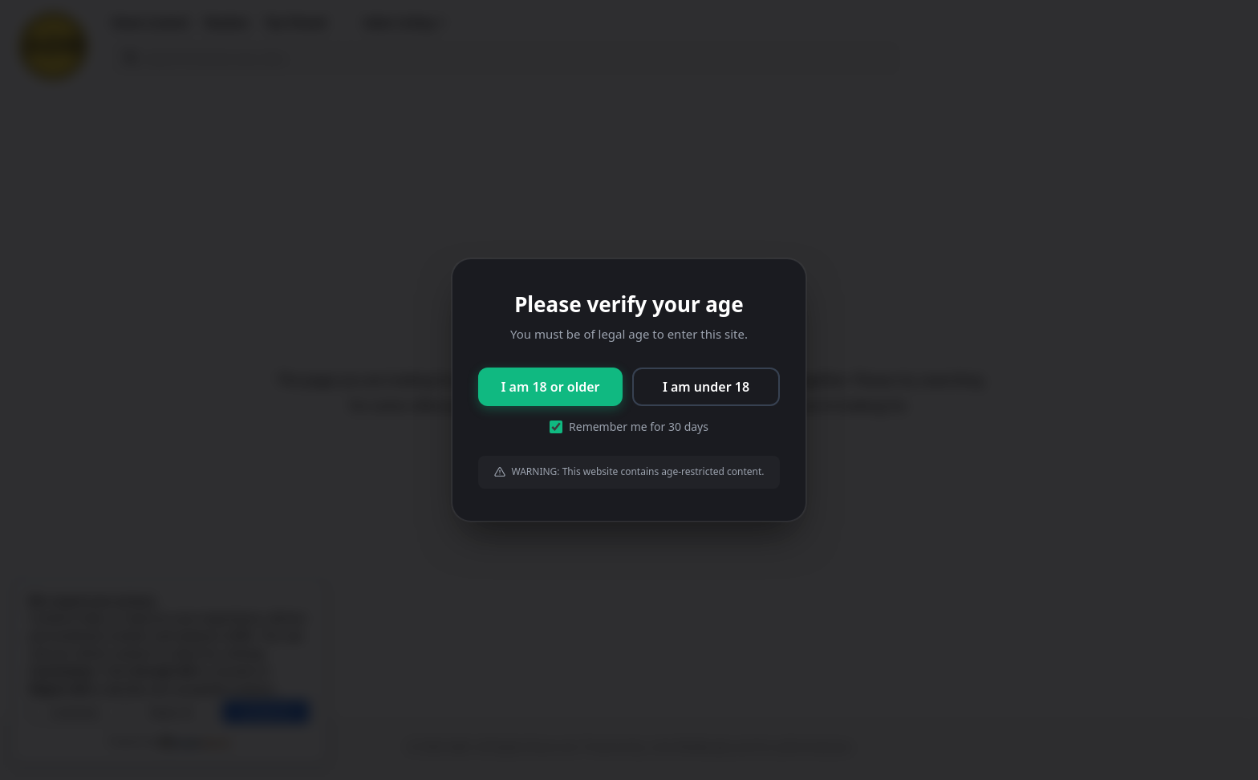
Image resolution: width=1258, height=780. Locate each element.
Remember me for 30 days (629, 426)
